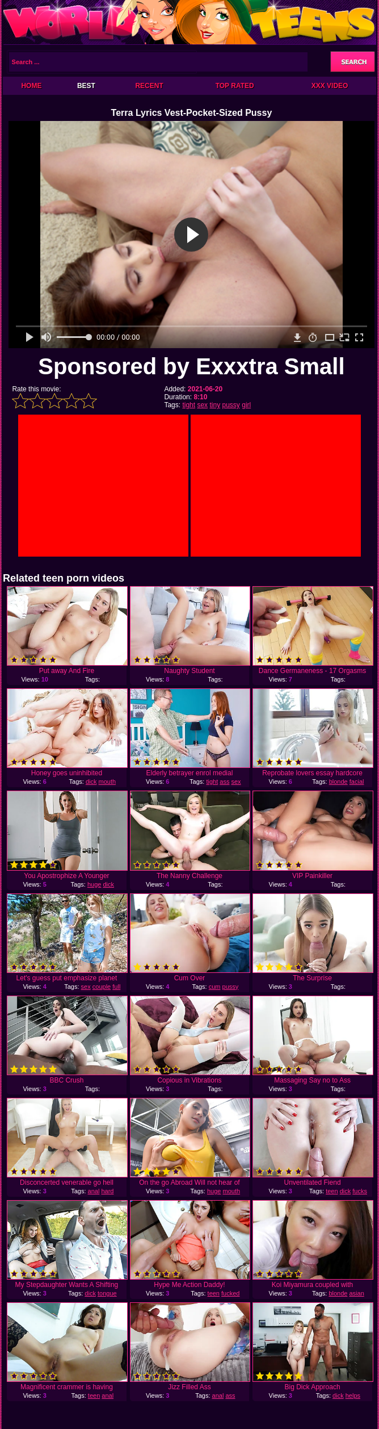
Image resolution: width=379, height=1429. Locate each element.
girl (246, 405)
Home (31, 86)
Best (86, 86)
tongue (107, 1293)
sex (202, 405)
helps (353, 1395)
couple (101, 986)
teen (332, 1191)
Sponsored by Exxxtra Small (191, 366)
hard (107, 1191)
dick (91, 781)
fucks (359, 1191)
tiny (214, 405)
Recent (149, 86)
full (116, 986)
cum (215, 986)
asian (356, 1293)
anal (94, 1191)
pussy (231, 405)
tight (188, 405)
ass (224, 781)
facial (356, 781)
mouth (107, 781)
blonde (338, 781)
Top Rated (235, 86)
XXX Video (329, 86)
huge (94, 884)
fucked (230, 1293)
